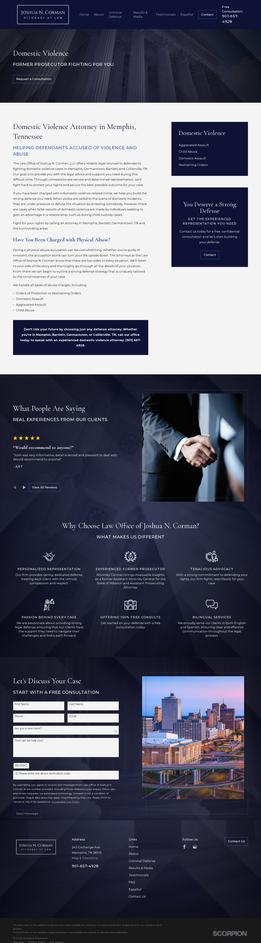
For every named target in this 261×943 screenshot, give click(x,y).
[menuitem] (210, 145)
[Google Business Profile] (195, 847)
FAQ (132, 882)
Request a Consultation (33, 79)
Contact (207, 14)
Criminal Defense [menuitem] (115, 14)
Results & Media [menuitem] (140, 14)
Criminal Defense (142, 861)
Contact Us (137, 896)
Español (135, 889)
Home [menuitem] (84, 14)
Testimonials (139, 875)
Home (133, 846)
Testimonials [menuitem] (166, 14)
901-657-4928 (85, 866)
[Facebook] (184, 847)
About (133, 854)
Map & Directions (85, 858)
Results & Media (141, 868)
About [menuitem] (99, 14)
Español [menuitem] (187, 14)
